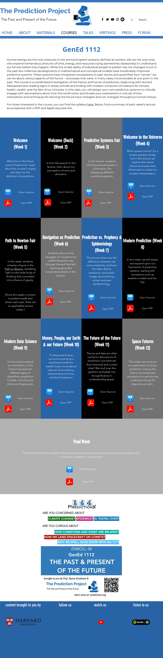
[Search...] (143, 19)
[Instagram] (117, 19)
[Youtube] (101, 622)
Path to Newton (14, 268)
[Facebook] (102, 19)
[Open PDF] (26, 203)
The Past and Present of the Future (29, 19)
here (90, 104)
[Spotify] (122, 19)
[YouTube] (112, 19)
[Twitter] (107, 19)
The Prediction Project (35, 11)
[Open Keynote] (26, 192)
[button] (89, 33)
